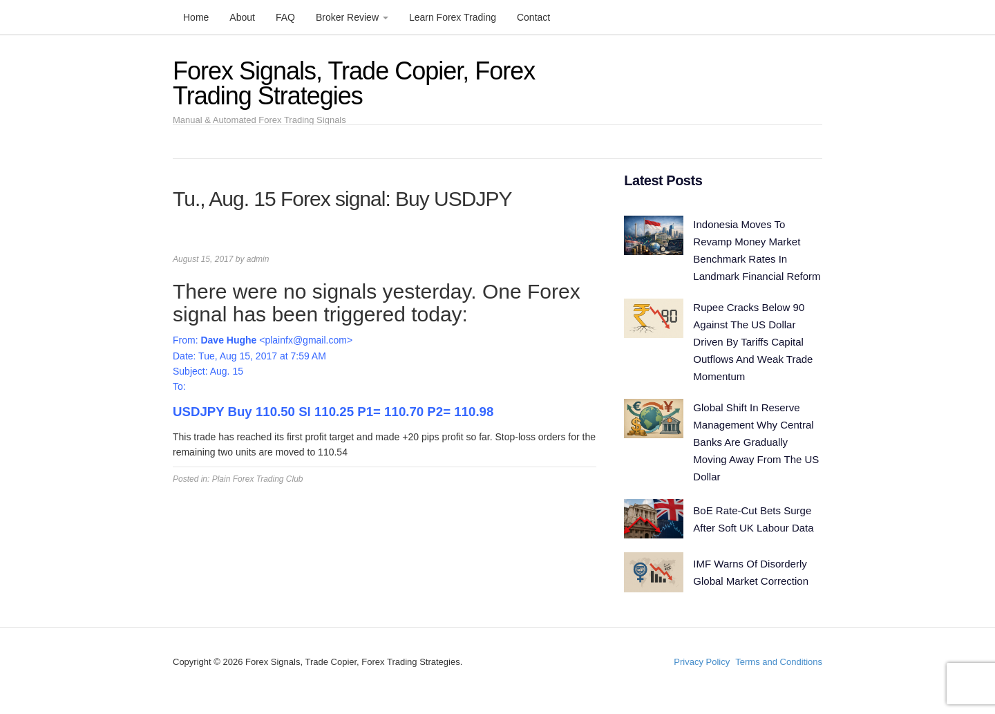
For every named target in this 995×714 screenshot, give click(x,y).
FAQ (285, 17)
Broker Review (352, 17)
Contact (533, 17)
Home (196, 17)
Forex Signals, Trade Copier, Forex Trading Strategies (354, 83)
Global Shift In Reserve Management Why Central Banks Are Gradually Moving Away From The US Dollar (756, 442)
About (242, 17)
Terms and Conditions (778, 662)
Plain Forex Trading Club (257, 479)
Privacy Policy (702, 662)
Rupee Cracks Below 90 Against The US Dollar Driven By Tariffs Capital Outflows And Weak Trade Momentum (753, 341)
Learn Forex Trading (452, 17)
